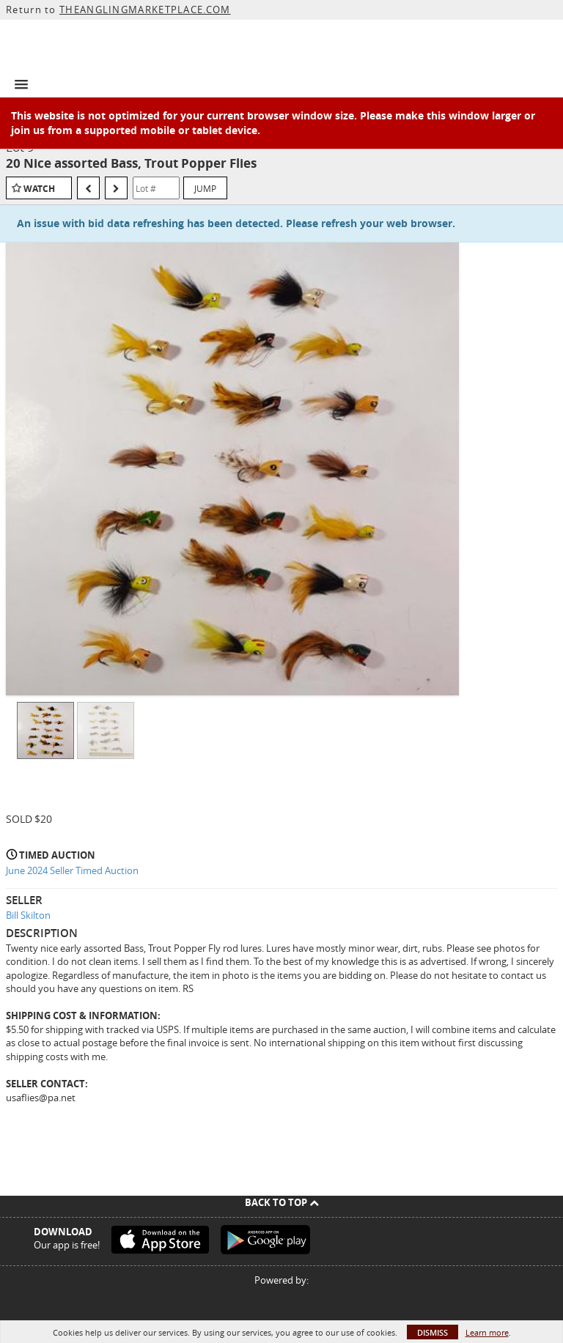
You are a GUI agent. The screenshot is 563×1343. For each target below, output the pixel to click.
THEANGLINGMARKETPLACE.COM (145, 9)
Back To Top (282, 1202)
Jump (205, 188)
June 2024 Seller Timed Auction (72, 870)
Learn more (487, 1332)
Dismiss (432, 1332)
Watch (39, 188)
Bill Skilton (28, 915)
